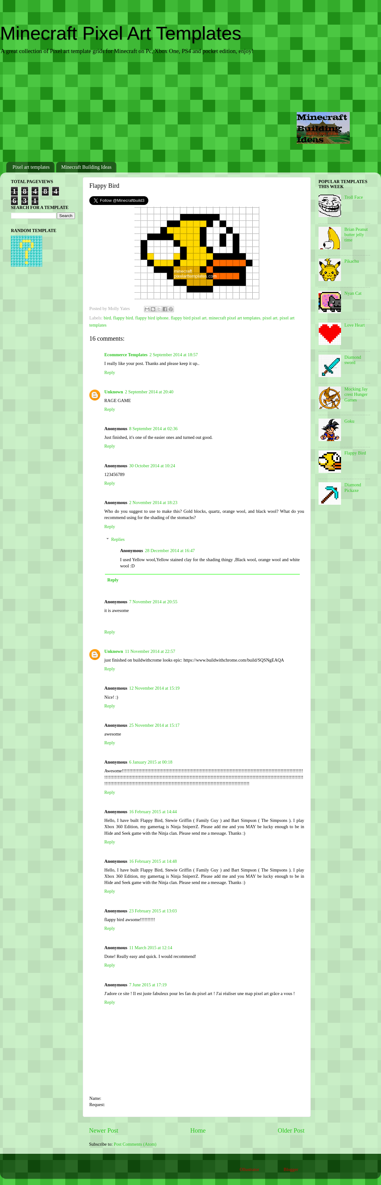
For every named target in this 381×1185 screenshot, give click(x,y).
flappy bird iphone (151, 317)
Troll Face (353, 197)
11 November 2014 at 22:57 (150, 651)
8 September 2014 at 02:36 (153, 428)
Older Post (291, 1130)
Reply (109, 372)
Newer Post (103, 1130)
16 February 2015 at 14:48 (153, 861)
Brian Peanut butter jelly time (356, 235)
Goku (349, 421)
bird (107, 317)
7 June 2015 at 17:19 (148, 984)
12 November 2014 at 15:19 (154, 688)
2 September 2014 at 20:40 (149, 391)
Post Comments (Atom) (135, 1144)
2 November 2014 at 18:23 (153, 502)
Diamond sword (352, 360)
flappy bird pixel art (189, 317)
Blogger (291, 1169)
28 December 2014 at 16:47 (170, 550)
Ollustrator (249, 1169)
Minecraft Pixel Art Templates (120, 33)
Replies (118, 539)
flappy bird (123, 317)
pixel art (270, 317)
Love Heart (354, 325)
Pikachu (351, 261)
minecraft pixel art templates (234, 317)
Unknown (113, 391)
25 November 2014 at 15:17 (154, 725)
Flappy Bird (355, 452)
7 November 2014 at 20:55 (153, 601)
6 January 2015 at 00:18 (150, 762)
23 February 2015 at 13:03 (153, 910)
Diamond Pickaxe (352, 487)
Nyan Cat (353, 293)
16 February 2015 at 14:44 (153, 811)
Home (197, 1130)
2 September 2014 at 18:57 (173, 354)
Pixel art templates (31, 167)
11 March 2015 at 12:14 (150, 947)
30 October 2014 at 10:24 (152, 465)
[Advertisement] (190, 109)
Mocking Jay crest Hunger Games (356, 394)
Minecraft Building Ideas (86, 167)
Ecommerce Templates (125, 354)
